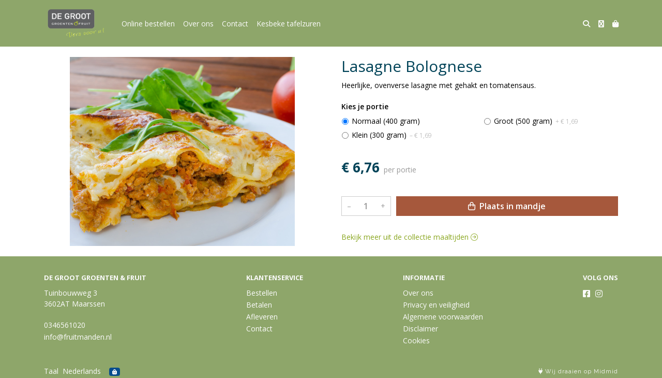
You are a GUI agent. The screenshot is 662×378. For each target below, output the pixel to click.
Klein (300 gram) (392, 135)
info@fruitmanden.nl (78, 337)
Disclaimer (420, 328)
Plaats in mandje (507, 206)
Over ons (198, 23)
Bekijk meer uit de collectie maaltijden (409, 237)
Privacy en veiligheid (436, 305)
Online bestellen (148, 23)
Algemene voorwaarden (443, 317)
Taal (51, 371)
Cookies (416, 340)
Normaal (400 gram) (386, 121)
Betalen (259, 305)
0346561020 (64, 325)
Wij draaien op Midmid (578, 371)
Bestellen (261, 293)
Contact (235, 23)
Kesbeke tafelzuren (289, 23)
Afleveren (262, 317)
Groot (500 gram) (536, 121)
